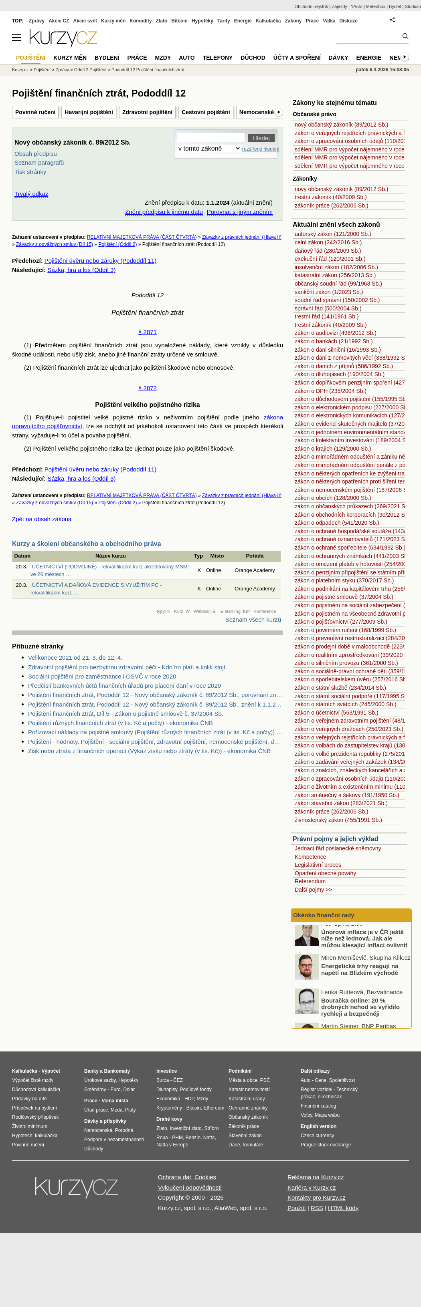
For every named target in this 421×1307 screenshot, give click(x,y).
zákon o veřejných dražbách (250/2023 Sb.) (349, 729)
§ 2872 (147, 388)
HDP (189, 1099)
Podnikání (240, 1071)
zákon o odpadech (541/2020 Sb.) (337, 523)
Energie (243, 21)
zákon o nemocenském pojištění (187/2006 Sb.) (354, 490)
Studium (413, 6)
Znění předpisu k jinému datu (163, 211)
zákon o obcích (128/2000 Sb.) (333, 498)
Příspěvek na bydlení (34, 1108)
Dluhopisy (166, 1089)
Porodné (124, 1130)
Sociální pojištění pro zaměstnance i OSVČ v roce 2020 (102, 676)
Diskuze (349, 21)
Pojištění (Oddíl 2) (117, 244)
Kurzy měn (113, 21)
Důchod (253, 57)
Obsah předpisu (35, 153)
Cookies (205, 1177)
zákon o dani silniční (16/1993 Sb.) (338, 349)
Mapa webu (327, 1115)
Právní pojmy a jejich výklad (335, 839)
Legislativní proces (318, 865)
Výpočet (50, 1071)
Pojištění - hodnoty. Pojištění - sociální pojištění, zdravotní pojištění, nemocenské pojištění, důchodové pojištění (155, 741)
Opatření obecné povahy (325, 873)
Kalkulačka (268, 21)
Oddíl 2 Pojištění (90, 69)
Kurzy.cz (20, 69)
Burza (162, 1080)
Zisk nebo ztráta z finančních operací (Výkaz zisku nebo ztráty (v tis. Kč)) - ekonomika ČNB (149, 750)
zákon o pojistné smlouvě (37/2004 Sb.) (344, 597)
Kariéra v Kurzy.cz (311, 1187)
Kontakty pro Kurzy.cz (316, 1197)
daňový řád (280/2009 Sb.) (328, 251)
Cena (320, 1080)
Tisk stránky (30, 171)
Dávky (338, 57)
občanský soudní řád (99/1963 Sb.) (338, 283)
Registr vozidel (316, 1089)
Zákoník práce (244, 1126)
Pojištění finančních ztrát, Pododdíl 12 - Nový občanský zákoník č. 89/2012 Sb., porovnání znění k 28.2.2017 (155, 694)
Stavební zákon (245, 1135)
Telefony (218, 57)
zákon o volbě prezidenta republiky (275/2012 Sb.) (357, 754)
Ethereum (213, 1108)
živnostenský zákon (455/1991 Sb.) (338, 820)
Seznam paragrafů (39, 162)
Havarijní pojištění (89, 112)
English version (318, 1126)
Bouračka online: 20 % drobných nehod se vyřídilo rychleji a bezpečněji (360, 1012)
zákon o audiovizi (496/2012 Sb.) (335, 333)
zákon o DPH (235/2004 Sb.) (330, 391)
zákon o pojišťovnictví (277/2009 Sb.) (341, 621)
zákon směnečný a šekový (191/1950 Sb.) (347, 795)
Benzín (193, 1137)
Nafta (209, 1137)
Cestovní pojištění (206, 112)
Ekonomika (168, 1099)
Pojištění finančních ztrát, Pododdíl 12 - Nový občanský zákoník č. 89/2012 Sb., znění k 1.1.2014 (155, 704)
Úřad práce (96, 1110)
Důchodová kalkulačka (36, 1089)
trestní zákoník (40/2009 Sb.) (331, 197)
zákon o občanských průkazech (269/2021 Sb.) (353, 506)
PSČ (265, 1080)
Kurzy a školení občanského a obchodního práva (86, 543)
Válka (329, 21)
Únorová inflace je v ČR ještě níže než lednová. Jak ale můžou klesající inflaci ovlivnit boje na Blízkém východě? (364, 947)
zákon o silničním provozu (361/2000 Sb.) (346, 663)
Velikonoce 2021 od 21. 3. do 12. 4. (75, 657)
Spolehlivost (342, 1080)
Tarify (223, 21)
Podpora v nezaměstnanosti (114, 1139)
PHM (177, 1137)
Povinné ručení (35, 112)
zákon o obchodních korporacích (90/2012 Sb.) (353, 515)
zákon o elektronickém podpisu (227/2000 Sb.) (353, 407)
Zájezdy (339, 6)
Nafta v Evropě (172, 1145)
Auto (186, 57)
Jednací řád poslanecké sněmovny (338, 848)
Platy (130, 1110)
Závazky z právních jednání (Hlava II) (241, 237)
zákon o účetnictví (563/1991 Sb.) (336, 712)
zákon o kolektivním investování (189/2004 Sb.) (354, 440)
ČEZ (178, 1080)
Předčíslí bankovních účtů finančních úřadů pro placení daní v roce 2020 (124, 685)
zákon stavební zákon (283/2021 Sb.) (341, 803)
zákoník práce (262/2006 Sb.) (331, 205)
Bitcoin (179, 21)
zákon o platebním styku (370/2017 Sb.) (344, 580)
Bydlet (395, 6)
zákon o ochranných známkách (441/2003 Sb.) (353, 556)
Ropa (162, 1137)
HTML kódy (343, 1207)
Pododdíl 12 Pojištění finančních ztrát (147, 69)
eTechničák (330, 1097)
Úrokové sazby (99, 1080)
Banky (91, 1071)
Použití (296, 1207)
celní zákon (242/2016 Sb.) (328, 242)
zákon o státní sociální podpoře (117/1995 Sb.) (353, 696)
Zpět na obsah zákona (41, 519)
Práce (312, 21)
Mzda (116, 1110)
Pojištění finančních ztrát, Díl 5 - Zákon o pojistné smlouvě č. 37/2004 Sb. (125, 713)
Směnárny (95, 1089)
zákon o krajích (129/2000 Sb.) (333, 448)
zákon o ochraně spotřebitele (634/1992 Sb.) (350, 547)
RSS (317, 1207)
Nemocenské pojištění (269, 112)
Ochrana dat (174, 1177)
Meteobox (375, 6)
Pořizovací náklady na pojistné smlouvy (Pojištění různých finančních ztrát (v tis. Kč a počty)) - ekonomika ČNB (155, 732)
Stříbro (211, 1128)
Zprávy (37, 21)
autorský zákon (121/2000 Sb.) (333, 234)
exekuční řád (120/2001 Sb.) (330, 259)
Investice (166, 1071)
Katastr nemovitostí (249, 1089)
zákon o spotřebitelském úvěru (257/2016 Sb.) (352, 679)
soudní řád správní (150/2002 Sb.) (337, 300)
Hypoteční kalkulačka (34, 1135)
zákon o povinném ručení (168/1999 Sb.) (345, 630)
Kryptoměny (169, 1108)
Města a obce (243, 1080)
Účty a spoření (297, 57)
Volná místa (114, 1101)
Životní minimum (29, 1126)
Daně (234, 1145)
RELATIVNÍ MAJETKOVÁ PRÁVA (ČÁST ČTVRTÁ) (142, 237)
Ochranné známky (248, 1108)
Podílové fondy (195, 1089)
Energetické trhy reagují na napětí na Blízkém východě (360, 975)
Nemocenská (98, 1130)
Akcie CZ (59, 21)
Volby (306, 1115)
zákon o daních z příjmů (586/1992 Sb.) (344, 366)
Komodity (141, 21)
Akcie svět (85, 21)
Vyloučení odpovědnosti (190, 1187)
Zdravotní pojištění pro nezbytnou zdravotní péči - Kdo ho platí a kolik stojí (126, 667)
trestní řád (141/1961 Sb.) (327, 316)
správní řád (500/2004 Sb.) (328, 308)
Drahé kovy (169, 1119)
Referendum (310, 881)
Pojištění (42, 69)
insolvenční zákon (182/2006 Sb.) (336, 267)
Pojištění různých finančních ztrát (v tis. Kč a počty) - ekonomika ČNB (120, 722)
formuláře (253, 1145)
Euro (115, 1089)
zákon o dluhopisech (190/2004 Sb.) (340, 374)
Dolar (129, 1089)
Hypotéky (202, 21)
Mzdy (163, 57)
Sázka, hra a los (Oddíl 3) (81, 269)
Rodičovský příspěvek (35, 1117)
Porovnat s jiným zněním (240, 211)
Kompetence (310, 857)
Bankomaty (117, 1071)
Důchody (93, 1149)
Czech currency (317, 1135)
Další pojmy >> (313, 889)
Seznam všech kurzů (253, 619)
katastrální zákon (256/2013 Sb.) (335, 275)
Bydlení (107, 57)
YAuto (356, 6)
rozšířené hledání (260, 149)
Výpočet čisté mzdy (32, 1080)
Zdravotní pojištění (147, 112)
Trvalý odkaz (31, 193)
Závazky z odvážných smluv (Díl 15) (54, 244)
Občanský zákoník (248, 1117)
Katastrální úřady (247, 1099)
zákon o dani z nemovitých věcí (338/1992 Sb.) (353, 357)
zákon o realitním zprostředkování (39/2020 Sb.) (355, 655)
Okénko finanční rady (323, 915)
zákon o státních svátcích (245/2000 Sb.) (346, 704)
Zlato (162, 21)
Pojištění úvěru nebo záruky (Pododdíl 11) (100, 260)
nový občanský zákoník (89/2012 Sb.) (341, 124)
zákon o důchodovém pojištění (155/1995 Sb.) (352, 399)
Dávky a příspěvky (105, 1121)
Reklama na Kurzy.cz (315, 1177)
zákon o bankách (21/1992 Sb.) (334, 341)
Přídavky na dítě (29, 1099)
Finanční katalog (318, 1106)
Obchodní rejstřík (311, 6)
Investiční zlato (185, 1128)
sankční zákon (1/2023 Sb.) (329, 292)
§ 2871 (147, 331)
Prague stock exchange (326, 1145)
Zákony (293, 21)
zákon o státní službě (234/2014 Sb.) (340, 688)
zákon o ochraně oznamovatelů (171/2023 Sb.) (353, 539)
